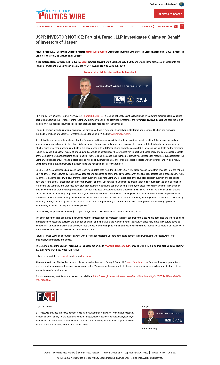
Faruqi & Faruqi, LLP (94, 116)
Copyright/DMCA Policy (136, 352)
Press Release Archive (64, 352)
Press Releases (66, 26)
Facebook (86, 256)
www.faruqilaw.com (120, 134)
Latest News (44, 26)
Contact (109, 26)
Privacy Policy (158, 352)
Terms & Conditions (112, 352)
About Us (126, 26)
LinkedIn (65, 256)
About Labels (89, 26)
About (47, 352)
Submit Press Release (88, 352)
